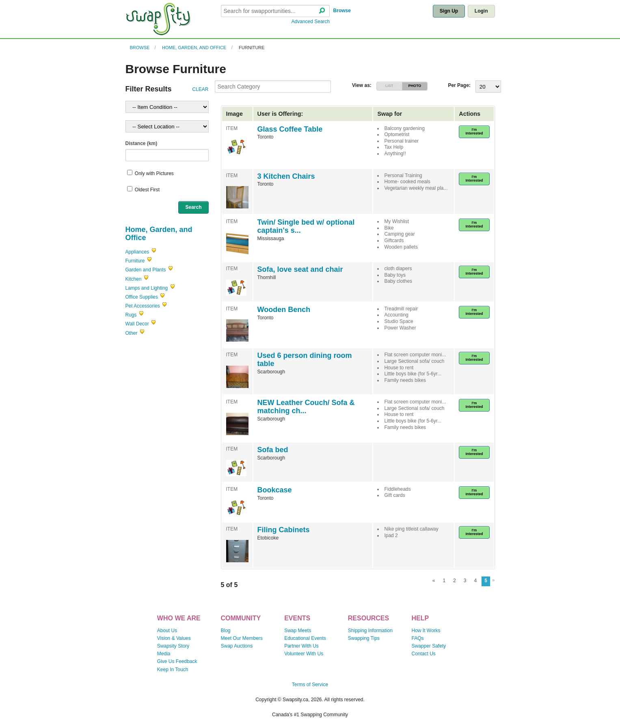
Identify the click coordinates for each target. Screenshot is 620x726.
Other (131, 333)
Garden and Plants (145, 270)
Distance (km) (141, 143)
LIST (389, 86)
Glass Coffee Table (290, 129)
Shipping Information (370, 630)
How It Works (426, 630)
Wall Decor (137, 324)
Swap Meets (297, 630)
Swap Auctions (236, 646)
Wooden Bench (284, 310)
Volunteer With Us (303, 654)
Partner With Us (301, 646)
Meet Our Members (241, 638)
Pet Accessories (142, 306)
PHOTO (414, 86)
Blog (225, 630)
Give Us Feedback (177, 661)
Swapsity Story (173, 646)
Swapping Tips (364, 638)
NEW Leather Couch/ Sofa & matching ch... (306, 407)
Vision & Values (174, 638)
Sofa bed (272, 450)
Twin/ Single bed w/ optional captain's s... (306, 226)
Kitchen (133, 279)
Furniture (252, 47)
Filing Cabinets (283, 530)
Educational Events (305, 638)
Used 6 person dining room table (304, 359)
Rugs (131, 315)
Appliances (137, 252)
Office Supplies (141, 297)
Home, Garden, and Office (194, 47)
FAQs (418, 638)
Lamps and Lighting (146, 288)
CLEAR (200, 89)
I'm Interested (474, 131)
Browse (342, 10)
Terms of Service (310, 684)
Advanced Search (311, 21)
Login (481, 11)
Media (164, 654)
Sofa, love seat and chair (300, 269)
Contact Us (424, 654)
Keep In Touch (172, 669)
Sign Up (449, 11)
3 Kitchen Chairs (286, 176)
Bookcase (274, 490)
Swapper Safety (429, 646)
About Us (167, 630)
